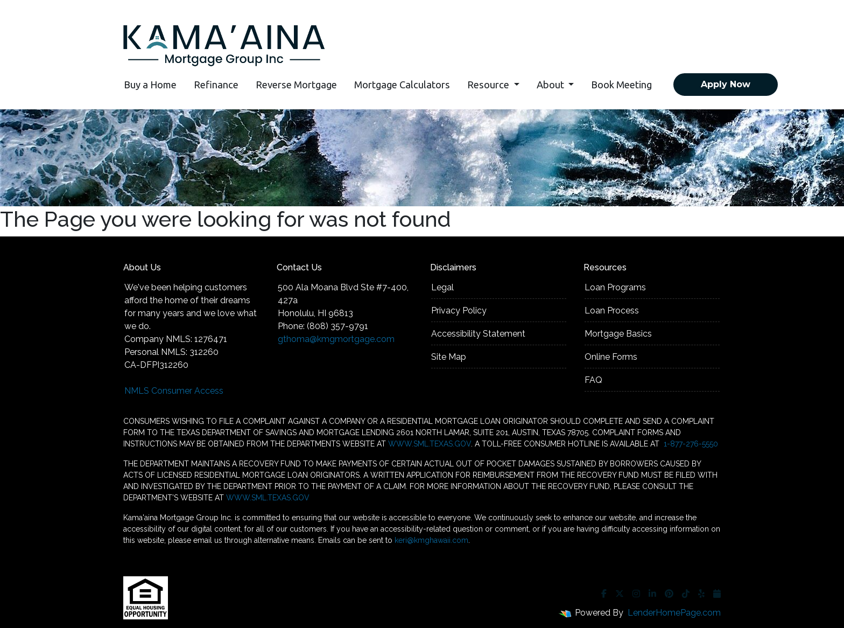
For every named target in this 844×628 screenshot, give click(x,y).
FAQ (593, 380)
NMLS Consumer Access (173, 391)
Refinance (216, 84)
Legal (442, 287)
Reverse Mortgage (296, 84)
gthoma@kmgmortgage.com (336, 339)
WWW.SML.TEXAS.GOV (429, 443)
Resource (489, 84)
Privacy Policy (459, 310)
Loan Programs (615, 287)
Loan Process (612, 310)
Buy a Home (150, 84)
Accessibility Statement (478, 334)
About (551, 84)
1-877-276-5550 (690, 443)
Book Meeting (621, 84)
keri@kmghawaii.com (431, 540)
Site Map (448, 357)
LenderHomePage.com (674, 613)
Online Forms (611, 357)
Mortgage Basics (618, 334)
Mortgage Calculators (402, 84)
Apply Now (725, 84)
